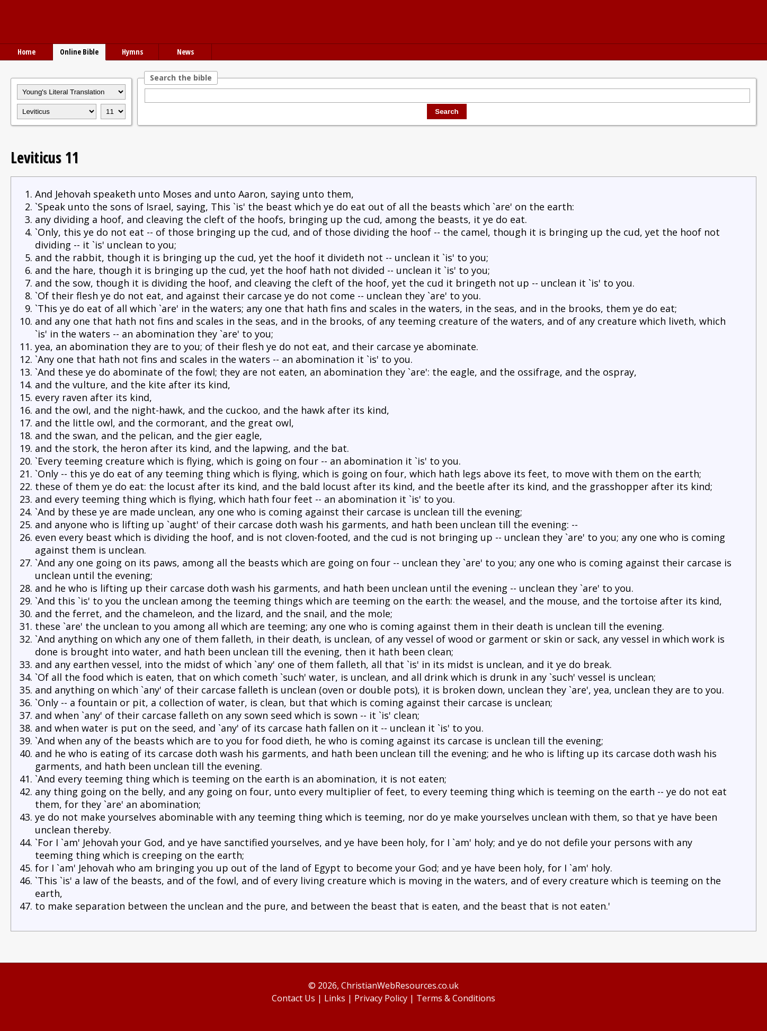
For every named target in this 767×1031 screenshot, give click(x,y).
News (185, 52)
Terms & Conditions (455, 998)
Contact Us (293, 998)
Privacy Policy (380, 998)
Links (334, 998)
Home (26, 52)
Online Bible (79, 52)
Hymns (132, 52)
